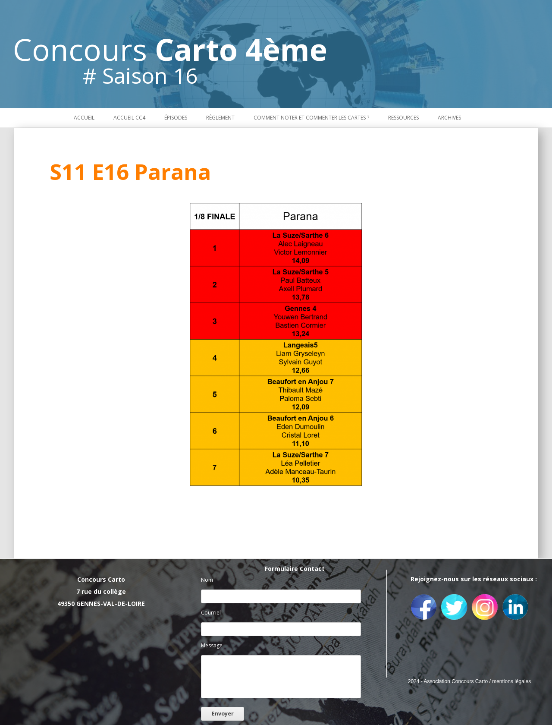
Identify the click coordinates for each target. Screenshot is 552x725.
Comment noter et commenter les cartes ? (311, 117)
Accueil (84, 117)
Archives (449, 117)
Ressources (403, 117)
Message (212, 645)
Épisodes (175, 117)
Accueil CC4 (129, 117)
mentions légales (511, 681)
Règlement (220, 117)
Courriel (211, 612)
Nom (207, 579)
